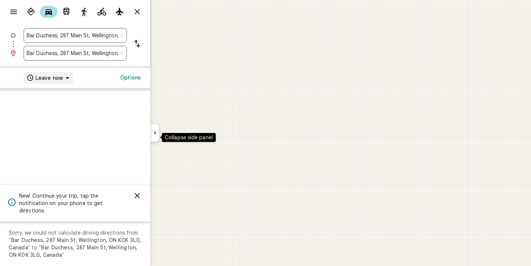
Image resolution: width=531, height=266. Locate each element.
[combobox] (101, 35)
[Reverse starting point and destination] (163, 44)
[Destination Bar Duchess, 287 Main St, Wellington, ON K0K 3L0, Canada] (101, 53)
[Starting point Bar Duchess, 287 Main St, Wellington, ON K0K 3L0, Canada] (101, 35)
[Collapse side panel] (181, 133)
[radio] (57, 11)
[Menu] (13, 12)
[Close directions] (163, 12)
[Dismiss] (163, 195)
